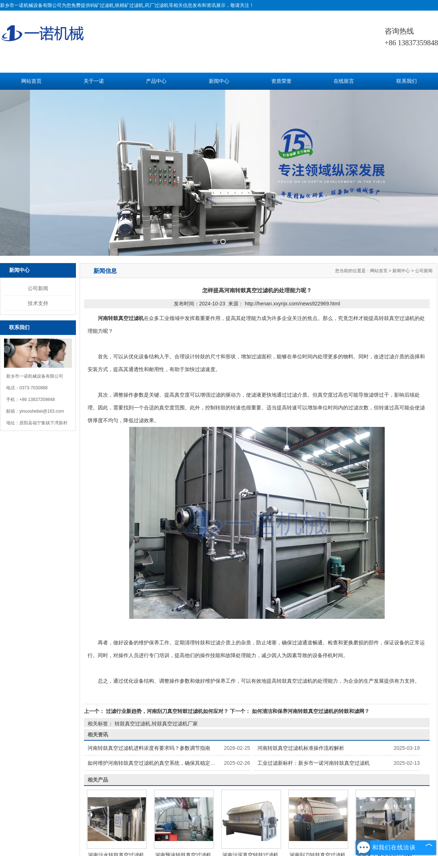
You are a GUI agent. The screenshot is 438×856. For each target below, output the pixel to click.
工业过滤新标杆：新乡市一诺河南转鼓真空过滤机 (313, 652)
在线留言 (344, 81)
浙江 (220, 825)
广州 (200, 825)
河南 (250, 825)
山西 (269, 825)
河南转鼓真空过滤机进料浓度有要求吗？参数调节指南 (149, 637)
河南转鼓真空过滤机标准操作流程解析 (300, 637)
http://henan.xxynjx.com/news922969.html (292, 193)
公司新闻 (38, 177)
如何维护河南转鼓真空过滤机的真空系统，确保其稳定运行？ (157, 652)
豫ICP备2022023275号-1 (233, 816)
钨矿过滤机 (102, 5)
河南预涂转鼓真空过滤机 (183, 744)
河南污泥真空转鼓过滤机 (250, 744)
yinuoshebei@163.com (41, 300)
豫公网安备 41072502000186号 (293, 816)
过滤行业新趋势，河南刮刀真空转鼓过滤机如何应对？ (167, 600)
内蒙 (230, 825)
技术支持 (38, 192)
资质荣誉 (281, 81)
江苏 (209, 825)
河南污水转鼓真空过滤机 (116, 744)
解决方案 (298, 778)
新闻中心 (219, 81)
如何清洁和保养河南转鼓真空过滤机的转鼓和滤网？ (309, 600)
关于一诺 (94, 81)
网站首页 (31, 81)
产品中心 (156, 81)
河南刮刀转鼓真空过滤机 (317, 744)
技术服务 (245, 778)
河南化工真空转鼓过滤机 (385, 744)
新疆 (260, 825)
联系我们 (406, 81)
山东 (239, 825)
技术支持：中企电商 (129, 816)
